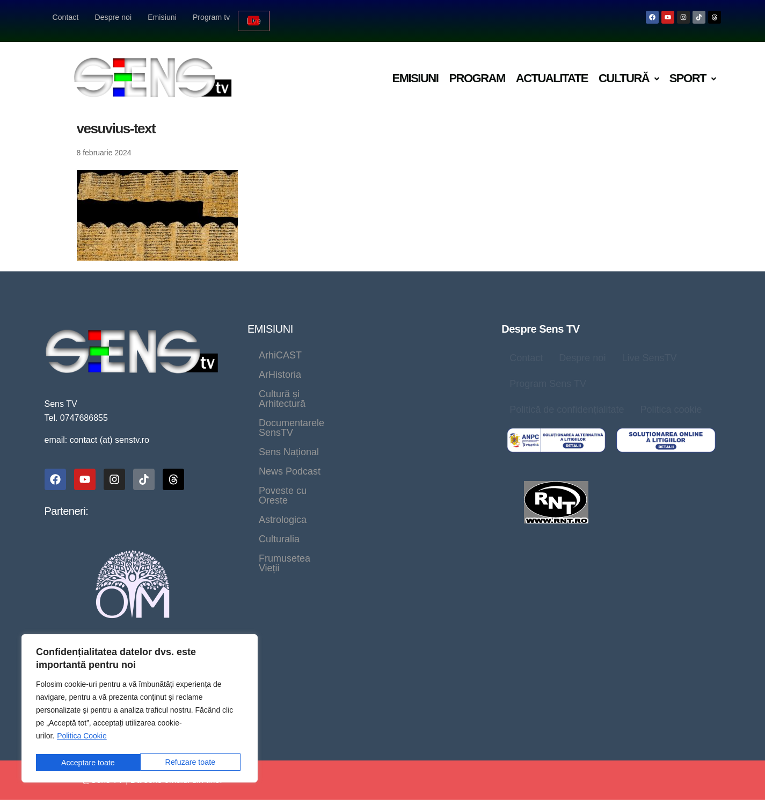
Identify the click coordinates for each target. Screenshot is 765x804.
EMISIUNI (270, 322)
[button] (628, 72)
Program (477, 71)
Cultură (629, 71)
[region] (139, 710)
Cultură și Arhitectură (303, 367)
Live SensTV (649, 351)
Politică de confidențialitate (566, 402)
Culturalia (349, 425)
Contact (66, 17)
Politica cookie (671, 402)
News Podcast (289, 406)
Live (253, 16)
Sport (692, 71)
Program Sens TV (547, 376)
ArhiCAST (280, 348)
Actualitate (552, 71)
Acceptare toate (191, 762)
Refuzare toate (86, 762)
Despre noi (113, 17)
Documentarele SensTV (310, 387)
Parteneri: (67, 504)
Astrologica (283, 425)
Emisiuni (162, 17)
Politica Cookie (82, 738)
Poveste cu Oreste (382, 406)
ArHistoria (345, 348)
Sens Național (414, 387)
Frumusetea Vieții (430, 425)
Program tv (211, 17)
